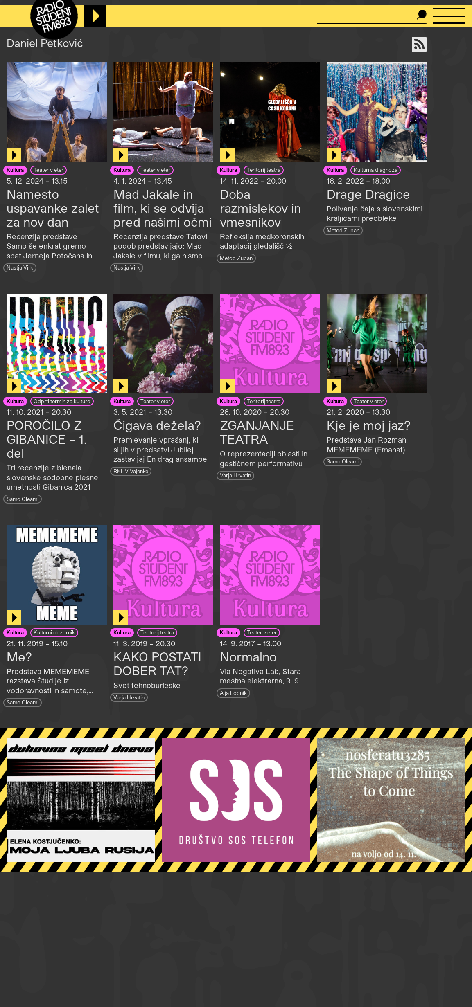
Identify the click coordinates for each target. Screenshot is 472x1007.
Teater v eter (48, 169)
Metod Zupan (236, 258)
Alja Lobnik (233, 693)
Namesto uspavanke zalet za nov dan (53, 208)
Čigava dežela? (157, 425)
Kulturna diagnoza (375, 169)
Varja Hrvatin (235, 475)
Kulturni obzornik (54, 632)
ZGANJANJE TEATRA (257, 432)
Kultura (15, 169)
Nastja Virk (20, 267)
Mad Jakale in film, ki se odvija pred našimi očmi (162, 208)
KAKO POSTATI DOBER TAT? (157, 663)
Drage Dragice (368, 194)
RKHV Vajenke (130, 471)
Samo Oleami (22, 499)
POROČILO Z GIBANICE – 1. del (47, 439)
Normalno (248, 656)
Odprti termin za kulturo (62, 401)
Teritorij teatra (263, 169)
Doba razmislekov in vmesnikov (260, 208)
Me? (19, 656)
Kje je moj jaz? (369, 425)
